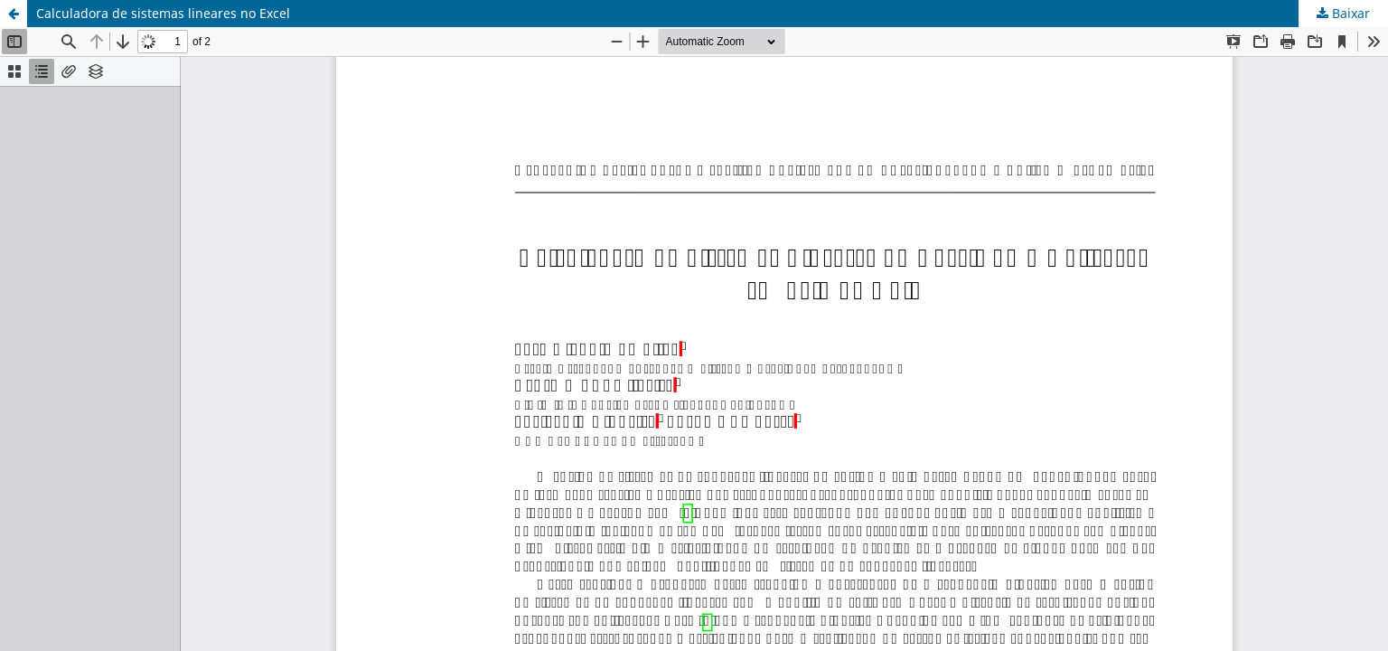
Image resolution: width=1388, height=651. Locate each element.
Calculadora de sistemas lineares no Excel (163, 13)
